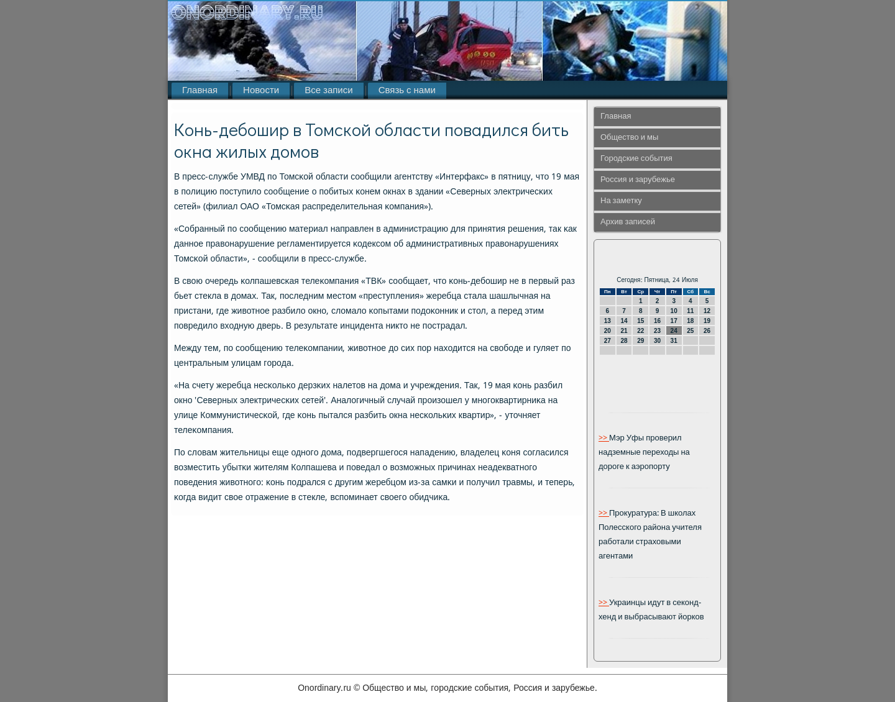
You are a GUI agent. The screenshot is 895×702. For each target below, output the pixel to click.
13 (607, 320)
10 (674, 311)
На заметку (621, 201)
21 (623, 330)
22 (640, 330)
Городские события (636, 159)
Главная (200, 91)
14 (623, 320)
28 (623, 340)
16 (657, 320)
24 (674, 330)
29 (640, 340)
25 (690, 330)
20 (607, 330)
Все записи (328, 91)
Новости (261, 91)
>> (604, 438)
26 (707, 330)
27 (607, 340)
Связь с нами (407, 91)
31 (674, 340)
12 (707, 311)
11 (690, 311)
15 (640, 320)
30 (657, 340)
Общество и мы (629, 137)
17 (674, 320)
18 (690, 320)
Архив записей (627, 222)
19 (707, 320)
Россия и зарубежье (637, 180)
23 (657, 330)
